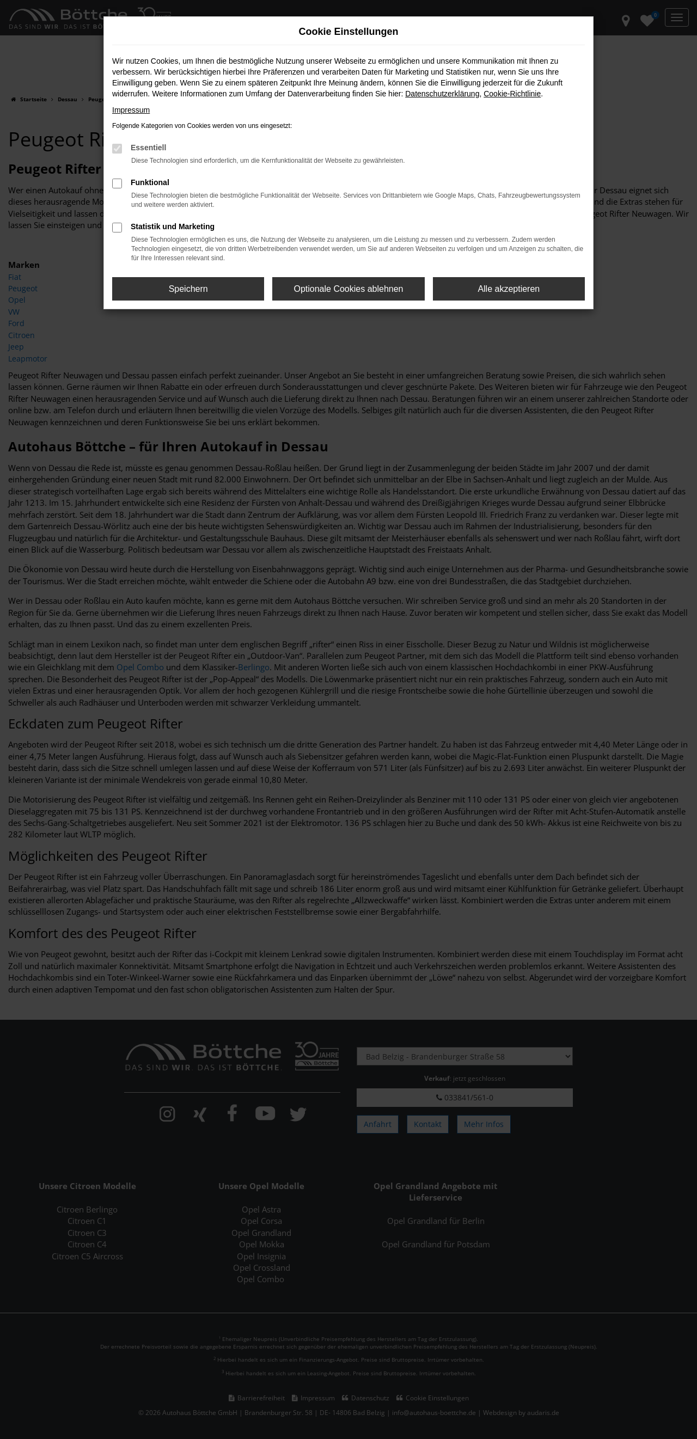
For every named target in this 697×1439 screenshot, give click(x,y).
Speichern (188, 288)
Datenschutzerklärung (442, 93)
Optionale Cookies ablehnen (348, 288)
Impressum (131, 110)
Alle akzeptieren (509, 288)
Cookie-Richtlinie (512, 93)
